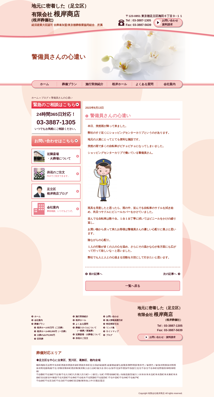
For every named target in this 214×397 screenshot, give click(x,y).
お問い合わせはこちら (54, 141)
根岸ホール (119, 84)
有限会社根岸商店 (156, 393)
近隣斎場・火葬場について (88, 334)
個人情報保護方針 (114, 320)
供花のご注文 (82, 338)
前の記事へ (95, 273)
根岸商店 (56, 14)
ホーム (44, 84)
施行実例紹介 (94, 84)
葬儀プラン (69, 84)
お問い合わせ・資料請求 (162, 337)
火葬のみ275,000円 (46, 335)
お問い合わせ (112, 316)
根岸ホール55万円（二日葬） (50, 327)
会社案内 (170, 84)
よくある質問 (144, 84)
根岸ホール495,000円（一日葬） (52, 331)
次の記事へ (170, 273)
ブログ (44, 97)
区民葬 (40, 339)
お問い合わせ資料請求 (170, 22)
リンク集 (110, 327)
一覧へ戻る (132, 285)
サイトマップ (112, 331)
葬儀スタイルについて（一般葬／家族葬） (86, 329)
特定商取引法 (112, 324)
